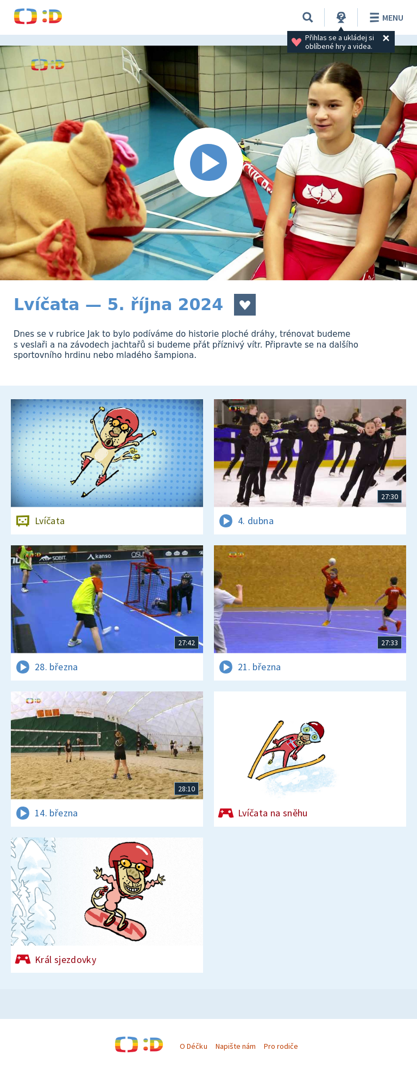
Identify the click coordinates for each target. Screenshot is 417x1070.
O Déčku (193, 1046)
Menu (384, 17)
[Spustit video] (208, 163)
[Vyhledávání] (308, 17)
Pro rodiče (281, 1046)
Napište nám (236, 1046)
